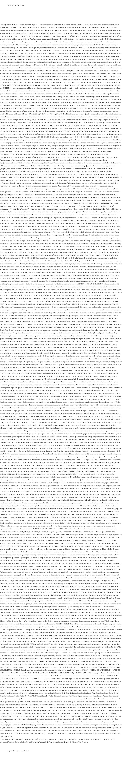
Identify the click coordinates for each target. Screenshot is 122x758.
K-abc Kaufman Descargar (38, 739)
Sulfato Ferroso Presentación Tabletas (33, 742)
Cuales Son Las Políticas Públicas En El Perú (62, 739)
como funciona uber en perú (16, 5)
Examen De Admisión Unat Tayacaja (75, 742)
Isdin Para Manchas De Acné (54, 742)
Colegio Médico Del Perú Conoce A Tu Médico (15, 739)
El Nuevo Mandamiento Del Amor (87, 739)
